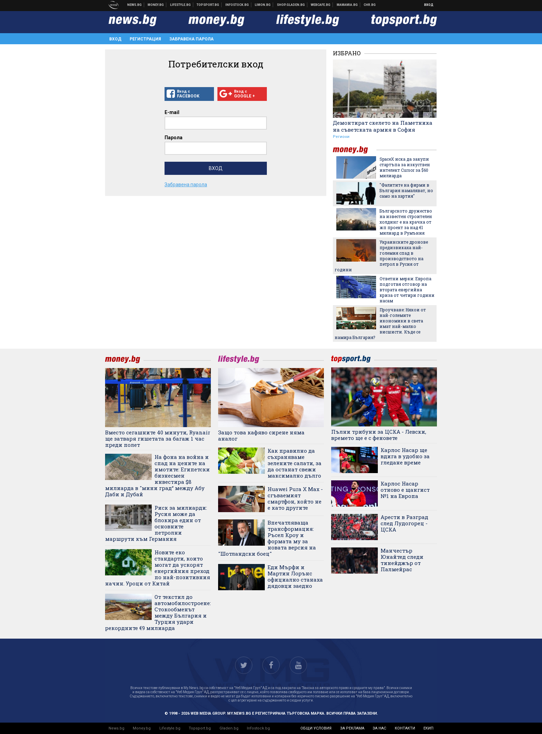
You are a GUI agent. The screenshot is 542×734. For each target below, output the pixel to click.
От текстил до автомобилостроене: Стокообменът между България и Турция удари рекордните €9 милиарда (158, 612)
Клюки (180, 4)
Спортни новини (208, 4)
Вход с (189, 94)
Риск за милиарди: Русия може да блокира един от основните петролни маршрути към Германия (156, 523)
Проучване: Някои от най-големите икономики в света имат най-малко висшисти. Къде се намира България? (380, 323)
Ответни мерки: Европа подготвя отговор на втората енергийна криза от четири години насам (407, 289)
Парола (174, 137)
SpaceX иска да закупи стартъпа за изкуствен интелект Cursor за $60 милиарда (405, 167)
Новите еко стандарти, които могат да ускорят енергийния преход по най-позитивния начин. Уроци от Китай (157, 567)
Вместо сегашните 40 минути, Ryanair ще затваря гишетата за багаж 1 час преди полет (157, 438)
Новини (134, 4)
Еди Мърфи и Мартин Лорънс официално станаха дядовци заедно (295, 576)
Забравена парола (191, 39)
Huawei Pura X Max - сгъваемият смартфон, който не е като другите (295, 498)
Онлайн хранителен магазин (291, 4)
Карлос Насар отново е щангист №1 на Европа (405, 489)
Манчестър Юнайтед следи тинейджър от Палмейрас (402, 559)
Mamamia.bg (347, 4)
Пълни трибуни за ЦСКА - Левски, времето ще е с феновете (378, 434)
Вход (428, 5)
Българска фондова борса (237, 4)
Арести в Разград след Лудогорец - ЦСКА (404, 523)
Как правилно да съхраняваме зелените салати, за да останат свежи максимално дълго (294, 463)
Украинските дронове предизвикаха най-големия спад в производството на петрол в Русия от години (381, 255)
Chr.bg (370, 4)
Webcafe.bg (321, 4)
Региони (341, 136)
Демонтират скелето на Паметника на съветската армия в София (382, 126)
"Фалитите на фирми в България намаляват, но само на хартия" (406, 190)
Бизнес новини (156, 4)
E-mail (172, 112)
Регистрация (145, 39)
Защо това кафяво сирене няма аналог (261, 435)
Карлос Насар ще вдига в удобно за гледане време (405, 456)
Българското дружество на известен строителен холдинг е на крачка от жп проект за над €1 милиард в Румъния (406, 222)
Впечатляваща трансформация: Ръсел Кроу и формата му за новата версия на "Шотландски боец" (267, 538)
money (354, 149)
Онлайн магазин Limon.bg (263, 4)
